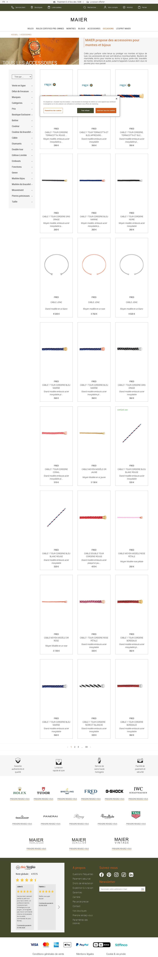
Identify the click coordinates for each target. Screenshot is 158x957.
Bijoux (81, 28)
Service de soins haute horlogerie (99, 765)
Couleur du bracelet (21, 131)
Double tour (17, 149)
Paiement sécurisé (81, 878)
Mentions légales (85, 954)
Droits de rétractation (83, 883)
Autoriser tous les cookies (106, 110)
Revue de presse (80, 901)
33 (86, 747)
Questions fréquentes (83, 874)
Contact (76, 906)
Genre (15, 172)
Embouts (16, 160)
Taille (14, 201)
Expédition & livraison (83, 887)
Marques (16, 97)
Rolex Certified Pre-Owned (50, 28)
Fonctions (17, 166)
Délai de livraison (20, 91)
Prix (14, 108)
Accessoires (94, 28)
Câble (14, 137)
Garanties (77, 892)
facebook (101, 875)
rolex (31, 28)
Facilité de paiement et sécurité (140, 765)
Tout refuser (85, 110)
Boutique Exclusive (21, 114)
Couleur (15, 126)
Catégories (17, 102)
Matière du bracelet (21, 184)
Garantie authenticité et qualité (18, 765)
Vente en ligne (19, 85)
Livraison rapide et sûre (58, 765)
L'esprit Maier (123, 28)
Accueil (14, 34)
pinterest (109, 875)
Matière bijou (18, 178)
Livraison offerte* (95, 1)
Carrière (76, 896)
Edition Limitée (19, 155)
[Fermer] (116, 98)
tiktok (124, 875)
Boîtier (15, 120)
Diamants (16, 143)
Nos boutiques (80, 910)
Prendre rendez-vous (83, 915)
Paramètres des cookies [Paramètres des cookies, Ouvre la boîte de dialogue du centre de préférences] (53, 110)
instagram (116, 875)
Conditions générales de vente (48, 954)
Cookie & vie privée (116, 954)
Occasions (108, 28)
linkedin (131, 875)
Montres (71, 28)
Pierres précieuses (21, 195)
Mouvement (18, 189)
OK (142, 889)
